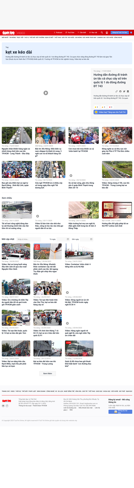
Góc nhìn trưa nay (89, 37)
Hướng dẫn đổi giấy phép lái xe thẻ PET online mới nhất (115, 224)
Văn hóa (78, 391)
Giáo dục (99, 391)
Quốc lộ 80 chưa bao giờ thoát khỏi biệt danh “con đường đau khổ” (78, 363)
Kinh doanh (41, 391)
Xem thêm (47, 373)
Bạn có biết (49, 37)
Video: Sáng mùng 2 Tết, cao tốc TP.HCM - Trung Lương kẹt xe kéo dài (115, 185)
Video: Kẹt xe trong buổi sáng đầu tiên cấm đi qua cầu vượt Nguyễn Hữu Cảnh (14, 266)
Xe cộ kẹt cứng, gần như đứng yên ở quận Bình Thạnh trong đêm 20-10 (81, 185)
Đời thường (40, 37)
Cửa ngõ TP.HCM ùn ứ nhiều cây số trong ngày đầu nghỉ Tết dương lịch (48, 185)
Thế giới (32, 37)
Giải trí (64, 37)
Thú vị (26, 37)
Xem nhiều (7, 198)
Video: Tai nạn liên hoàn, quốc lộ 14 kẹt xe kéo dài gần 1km (14, 332)
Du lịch (60, 391)
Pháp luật (32, 391)
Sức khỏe (109, 37)
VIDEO (21, 33)
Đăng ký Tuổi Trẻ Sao (120, 32)
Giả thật (122, 391)
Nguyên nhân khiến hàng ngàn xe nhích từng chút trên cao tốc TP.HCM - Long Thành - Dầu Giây (16, 151)
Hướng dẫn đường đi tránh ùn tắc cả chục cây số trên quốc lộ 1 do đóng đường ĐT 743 (110, 80)
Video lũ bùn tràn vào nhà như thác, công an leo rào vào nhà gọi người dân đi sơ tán (49, 225)
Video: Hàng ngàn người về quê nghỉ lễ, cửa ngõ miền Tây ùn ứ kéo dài (77, 333)
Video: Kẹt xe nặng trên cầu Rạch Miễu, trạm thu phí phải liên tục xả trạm (14, 363)
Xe (56, 391)
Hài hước (71, 37)
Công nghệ (118, 37)
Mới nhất (5, 37)
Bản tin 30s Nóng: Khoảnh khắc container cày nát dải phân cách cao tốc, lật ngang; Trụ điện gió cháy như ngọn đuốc (45, 269)
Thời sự (18, 391)
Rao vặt (93, 32)
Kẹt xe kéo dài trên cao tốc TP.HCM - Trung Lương (44, 362)
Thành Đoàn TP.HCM (40, 406)
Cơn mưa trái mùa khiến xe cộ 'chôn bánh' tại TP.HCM (81, 150)
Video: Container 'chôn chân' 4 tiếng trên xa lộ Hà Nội (77, 265)
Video (13, 391)
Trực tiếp (20, 37)
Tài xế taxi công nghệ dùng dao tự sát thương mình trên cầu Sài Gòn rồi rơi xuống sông (15, 225)
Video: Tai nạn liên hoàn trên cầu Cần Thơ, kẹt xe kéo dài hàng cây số (45, 302)
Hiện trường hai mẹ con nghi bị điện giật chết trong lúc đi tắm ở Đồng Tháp (82, 225)
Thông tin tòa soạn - (26, 406)
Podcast (57, 32)
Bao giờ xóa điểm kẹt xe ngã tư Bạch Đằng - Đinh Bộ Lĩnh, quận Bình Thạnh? (15, 185)
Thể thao (57, 37)
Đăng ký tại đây (122, 412)
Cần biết (81, 32)
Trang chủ (6, 391)
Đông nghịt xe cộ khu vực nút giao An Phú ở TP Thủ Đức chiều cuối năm (115, 151)
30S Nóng (78, 37)
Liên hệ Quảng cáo (70, 408)
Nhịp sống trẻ (69, 391)
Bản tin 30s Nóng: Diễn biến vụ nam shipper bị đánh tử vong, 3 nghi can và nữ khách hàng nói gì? (48, 152)
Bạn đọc (129, 391)
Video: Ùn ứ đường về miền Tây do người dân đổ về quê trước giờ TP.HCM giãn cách (15, 302)
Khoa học (106, 391)
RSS (71, 410)
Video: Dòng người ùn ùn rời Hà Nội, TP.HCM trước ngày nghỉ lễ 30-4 (77, 302)
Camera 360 (101, 37)
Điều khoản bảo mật (85, 408)
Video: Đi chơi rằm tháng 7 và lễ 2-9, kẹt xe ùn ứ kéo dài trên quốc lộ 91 (46, 333)
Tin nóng (12, 37)
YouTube (69, 32)
